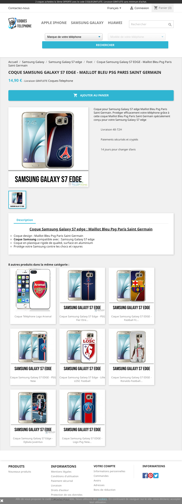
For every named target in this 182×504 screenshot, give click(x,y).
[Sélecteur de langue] (114, 8)
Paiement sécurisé (62, 480)
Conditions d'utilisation (65, 476)
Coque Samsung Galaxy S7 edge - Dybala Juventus (33, 440)
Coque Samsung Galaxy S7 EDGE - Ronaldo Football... (131, 379)
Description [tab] (25, 220)
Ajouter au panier (91, 95)
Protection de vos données (66, 494)
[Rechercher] (151, 24)
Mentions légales (61, 471)
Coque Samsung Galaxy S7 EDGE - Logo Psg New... (82, 440)
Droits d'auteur (60, 490)
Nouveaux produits (19, 471)
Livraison (56, 485)
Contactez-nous (19, 8)
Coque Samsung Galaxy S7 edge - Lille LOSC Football (82, 379)
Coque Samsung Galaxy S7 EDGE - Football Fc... (131, 318)
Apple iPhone (54, 22)
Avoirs (97, 480)
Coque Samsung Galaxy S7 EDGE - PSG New (33, 379)
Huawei (115, 22)
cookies (102, 498)
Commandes (101, 476)
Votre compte (104, 466)
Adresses (99, 485)
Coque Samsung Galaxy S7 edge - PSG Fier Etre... (82, 318)
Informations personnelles (109, 471)
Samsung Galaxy (87, 22)
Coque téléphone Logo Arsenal (33, 316)
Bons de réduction (105, 489)
